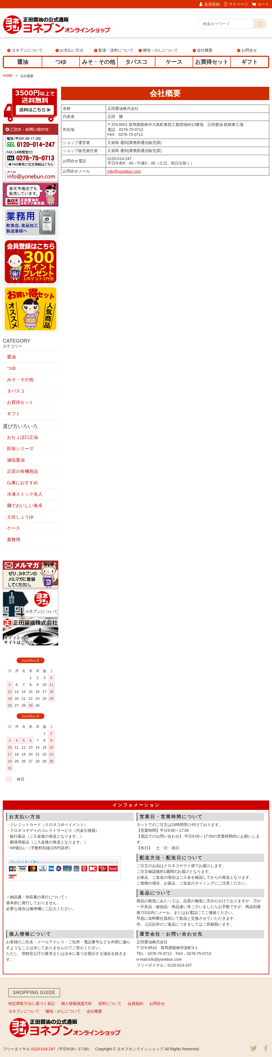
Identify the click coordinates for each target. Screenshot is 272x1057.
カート (263, 4)
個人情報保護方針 (76, 1003)
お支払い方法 (71, 50)
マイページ (238, 4)
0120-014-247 (43, 1049)
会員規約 (135, 1003)
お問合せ (249, 50)
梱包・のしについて (160, 50)
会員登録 (212, 4)
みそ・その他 (98, 62)
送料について (110, 1003)
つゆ (60, 62)
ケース (174, 62)
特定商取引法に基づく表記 (31, 1003)
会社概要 (205, 50)
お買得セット (211, 62)
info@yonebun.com (124, 171)
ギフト (249, 62)
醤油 (22, 62)
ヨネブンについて (27, 50)
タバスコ (136, 62)
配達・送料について (116, 50)
